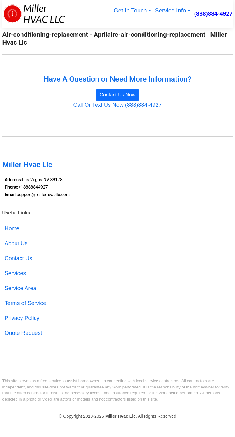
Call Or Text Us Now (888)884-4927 (117, 105)
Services (15, 273)
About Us (16, 243)
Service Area (20, 288)
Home (12, 228)
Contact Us (18, 258)
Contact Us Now (118, 94)
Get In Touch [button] (130, 10)
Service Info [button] (170, 10)
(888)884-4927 (213, 13)
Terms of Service (25, 303)
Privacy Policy (22, 318)
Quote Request (23, 333)
